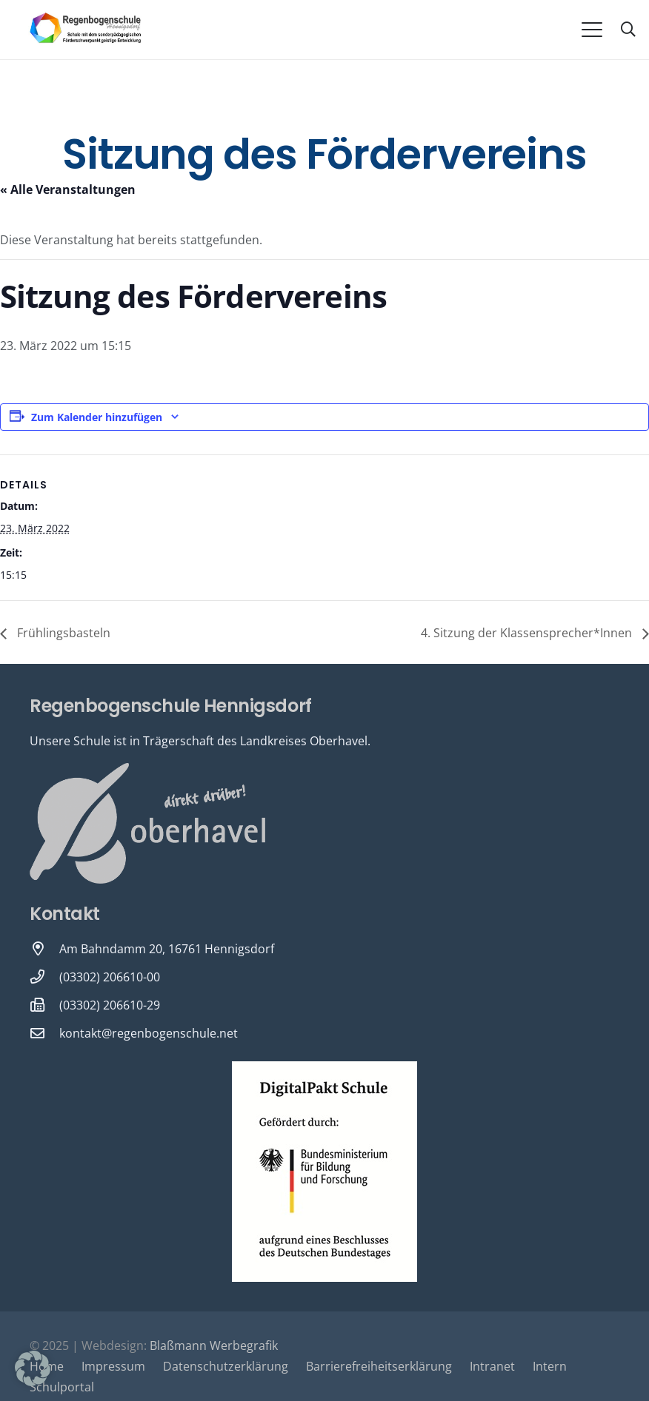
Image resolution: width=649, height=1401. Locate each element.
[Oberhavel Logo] (147, 823)
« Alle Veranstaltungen (68, 189)
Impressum (113, 1366)
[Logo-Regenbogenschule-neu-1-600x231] (86, 29)
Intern (550, 1366)
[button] (592, 29)
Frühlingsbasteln (62, 633)
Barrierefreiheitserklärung (379, 1366)
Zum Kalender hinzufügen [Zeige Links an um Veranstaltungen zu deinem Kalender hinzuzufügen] (96, 417)
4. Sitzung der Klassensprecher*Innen (528, 633)
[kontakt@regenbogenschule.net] (44, 1033)
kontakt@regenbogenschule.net (148, 1033)
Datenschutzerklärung (225, 1366)
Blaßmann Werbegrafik (214, 1345)
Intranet (492, 1366)
